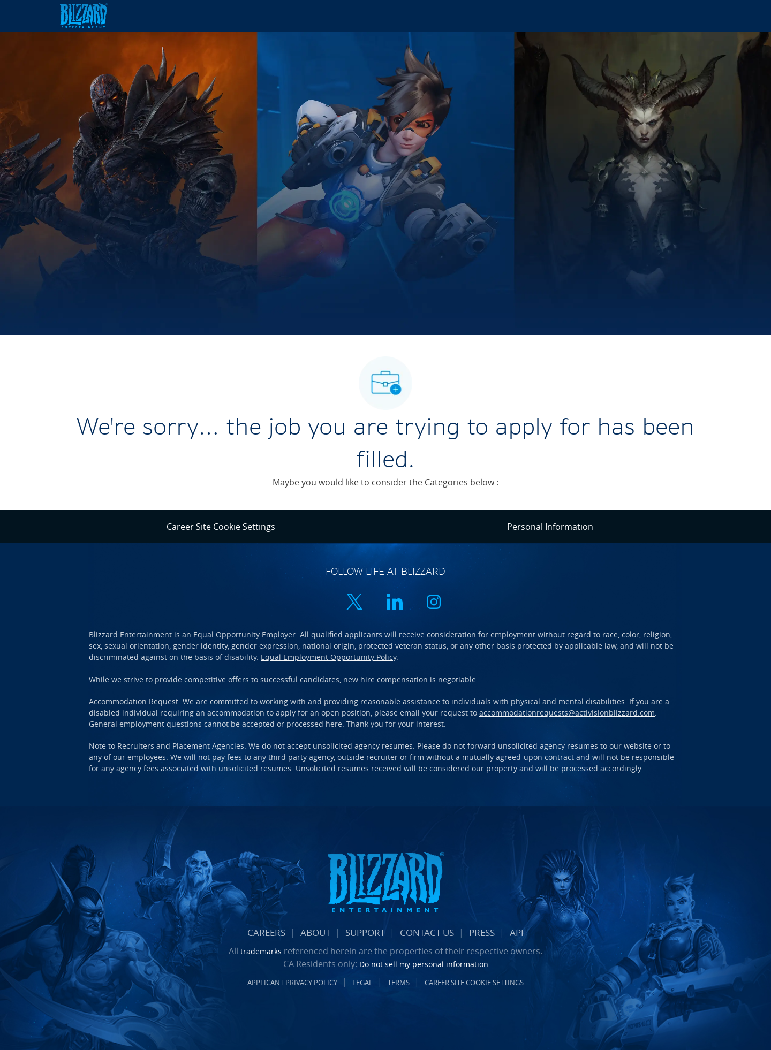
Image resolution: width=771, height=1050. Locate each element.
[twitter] (354, 603)
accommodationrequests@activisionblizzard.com (567, 712)
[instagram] (434, 603)
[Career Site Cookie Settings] (221, 526)
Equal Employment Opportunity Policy (328, 657)
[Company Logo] (96, 16)
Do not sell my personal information (423, 964)
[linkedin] (394, 603)
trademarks (261, 951)
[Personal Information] (550, 526)
